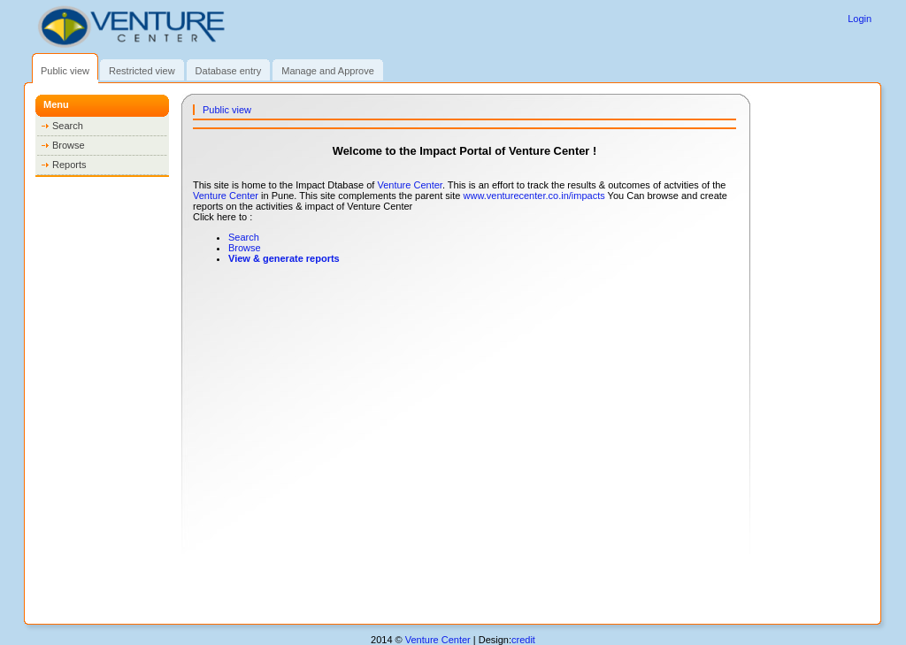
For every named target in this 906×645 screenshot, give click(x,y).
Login (859, 18)
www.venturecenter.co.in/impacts (534, 195)
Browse (68, 145)
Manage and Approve (327, 70)
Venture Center (409, 185)
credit (523, 639)
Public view (65, 70)
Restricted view (142, 70)
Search (67, 125)
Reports (69, 164)
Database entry (229, 70)
